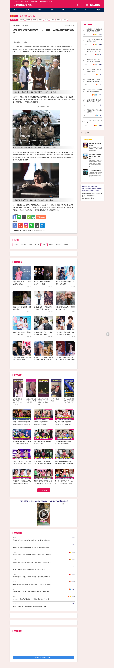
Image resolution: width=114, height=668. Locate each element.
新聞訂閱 (49, 1)
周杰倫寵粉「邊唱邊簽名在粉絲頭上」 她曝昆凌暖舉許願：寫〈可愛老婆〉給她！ (22, 444)
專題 (98, 9)
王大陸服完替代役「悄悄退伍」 (94, 121)
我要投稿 (84, 186)
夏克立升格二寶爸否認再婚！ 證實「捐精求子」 (93, 60)
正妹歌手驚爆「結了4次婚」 (27, 16)
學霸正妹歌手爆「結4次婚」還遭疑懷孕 (94, 111)
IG (99, 5)
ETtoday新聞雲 (18, 1)
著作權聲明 (91, 191)
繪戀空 (28, 20)
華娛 (74, 9)
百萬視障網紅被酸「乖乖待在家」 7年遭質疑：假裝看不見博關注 (31, 547)
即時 (27, 9)
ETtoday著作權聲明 (39, 230)
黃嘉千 (41, 20)
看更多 (44, 490)
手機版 (25, 1)
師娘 (30, 245)
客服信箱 (94, 188)
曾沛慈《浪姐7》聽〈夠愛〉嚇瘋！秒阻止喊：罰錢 (94, 101)
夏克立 (34, 20)
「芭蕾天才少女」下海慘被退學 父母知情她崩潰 (94, 91)
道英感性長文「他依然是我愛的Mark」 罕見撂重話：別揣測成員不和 (32, 562)
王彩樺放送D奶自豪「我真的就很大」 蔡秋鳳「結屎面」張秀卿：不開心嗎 (43, 483)
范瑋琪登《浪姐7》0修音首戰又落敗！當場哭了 (94, 40)
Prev (15, 389)
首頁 (15, 9)
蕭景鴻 (52, 20)
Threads (91, 5)
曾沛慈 (58, 20)
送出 (86, 5)
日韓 (62, 9)
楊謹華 (16, 245)
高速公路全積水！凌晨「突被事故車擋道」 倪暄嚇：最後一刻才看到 (32, 555)
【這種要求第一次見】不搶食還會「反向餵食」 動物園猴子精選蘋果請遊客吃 (43, 501)
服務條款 (99, 188)
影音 (51, 9)
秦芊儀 (37, 245)
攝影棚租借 (43, 1)
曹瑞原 (51, 245)
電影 (86, 9)
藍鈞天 (58, 245)
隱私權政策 (85, 191)
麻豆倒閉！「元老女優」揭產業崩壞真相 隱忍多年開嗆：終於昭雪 (43, 359)
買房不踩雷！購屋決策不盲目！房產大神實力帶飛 (95, 156)
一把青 (23, 245)
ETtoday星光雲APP (33, 1)
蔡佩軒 (65, 20)
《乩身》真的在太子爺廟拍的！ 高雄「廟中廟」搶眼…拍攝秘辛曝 (31, 540)
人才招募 (89, 186)
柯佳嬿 (66, 245)
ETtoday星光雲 (23, 5)
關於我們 (94, 186)
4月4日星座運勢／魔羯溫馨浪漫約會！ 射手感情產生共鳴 (29, 569)
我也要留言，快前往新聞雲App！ (43, 657)
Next (72, 389)
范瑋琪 (22, 20)
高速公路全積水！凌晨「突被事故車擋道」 (94, 70)
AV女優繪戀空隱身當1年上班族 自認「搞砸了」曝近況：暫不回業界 (32, 584)
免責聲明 (96, 191)
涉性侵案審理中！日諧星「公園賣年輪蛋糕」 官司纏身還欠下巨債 (31, 577)
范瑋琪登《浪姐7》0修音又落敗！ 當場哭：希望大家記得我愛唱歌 (65, 359)
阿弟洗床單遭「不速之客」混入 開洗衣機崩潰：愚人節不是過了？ (31, 592)
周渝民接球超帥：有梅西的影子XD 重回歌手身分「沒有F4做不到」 (64, 463)
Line (94, 5)
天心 (44, 245)
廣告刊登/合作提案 (86, 188)
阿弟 (46, 20)
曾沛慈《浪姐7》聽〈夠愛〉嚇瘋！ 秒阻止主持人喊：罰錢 (29, 606)
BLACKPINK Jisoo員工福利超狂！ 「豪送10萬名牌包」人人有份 (31, 599)
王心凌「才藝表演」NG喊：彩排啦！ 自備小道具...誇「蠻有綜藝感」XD (64, 483)
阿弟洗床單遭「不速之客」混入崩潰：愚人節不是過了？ (94, 80)
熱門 (39, 9)
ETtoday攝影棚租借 (95, 170)
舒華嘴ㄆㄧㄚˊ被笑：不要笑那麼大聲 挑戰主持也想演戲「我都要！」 (22, 463)
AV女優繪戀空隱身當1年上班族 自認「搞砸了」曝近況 (94, 50)
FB (96, 5)
